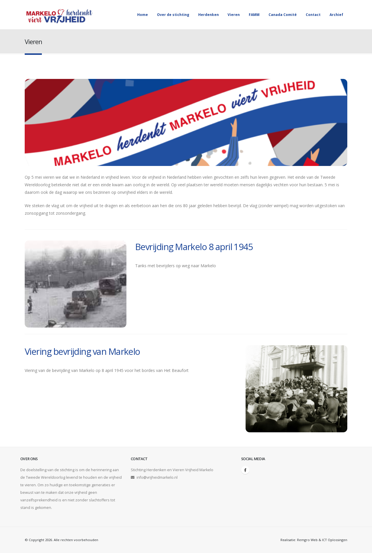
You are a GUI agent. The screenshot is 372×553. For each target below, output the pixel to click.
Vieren (234, 14)
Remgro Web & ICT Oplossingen (322, 540)
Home (142, 14)
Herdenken (208, 14)
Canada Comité (283, 14)
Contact (313, 14)
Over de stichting (173, 14)
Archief (336, 14)
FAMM (254, 14)
